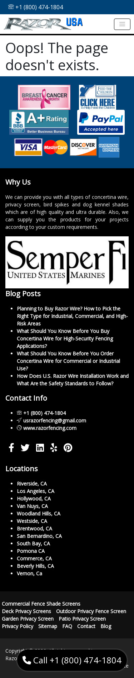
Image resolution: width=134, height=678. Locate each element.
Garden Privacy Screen (28, 618)
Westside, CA (32, 521)
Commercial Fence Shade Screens (41, 603)
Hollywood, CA (34, 498)
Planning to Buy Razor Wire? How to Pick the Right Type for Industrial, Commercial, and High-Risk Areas (72, 316)
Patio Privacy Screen (82, 618)
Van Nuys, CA (32, 506)
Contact (86, 626)
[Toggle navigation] (122, 24)
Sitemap (47, 626)
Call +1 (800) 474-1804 (72, 660)
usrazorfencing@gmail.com (54, 420)
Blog (105, 626)
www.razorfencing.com (49, 428)
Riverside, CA (32, 483)
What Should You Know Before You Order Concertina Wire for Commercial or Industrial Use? (68, 361)
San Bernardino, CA (39, 536)
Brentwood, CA (34, 528)
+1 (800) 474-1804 (35, 7)
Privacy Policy (17, 626)
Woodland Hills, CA (38, 513)
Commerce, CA (34, 558)
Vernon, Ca (29, 573)
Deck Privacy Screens (26, 611)
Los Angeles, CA (35, 491)
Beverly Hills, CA (35, 566)
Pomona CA (31, 551)
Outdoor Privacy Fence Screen (91, 611)
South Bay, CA (33, 543)
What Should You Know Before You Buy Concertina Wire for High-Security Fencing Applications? (65, 338)
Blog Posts (23, 293)
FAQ (67, 626)
